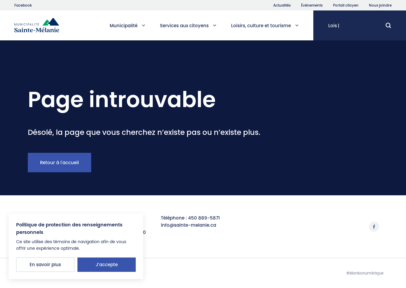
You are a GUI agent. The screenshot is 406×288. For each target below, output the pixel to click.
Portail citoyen (345, 5)
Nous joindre (380, 5)
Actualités (282, 5)
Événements (312, 5)
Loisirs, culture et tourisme (264, 25)
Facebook (23, 5)
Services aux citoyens (188, 25)
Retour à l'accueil (59, 162)
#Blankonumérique (365, 273)
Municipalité (127, 25)
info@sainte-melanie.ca (188, 225)
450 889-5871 (204, 218)
